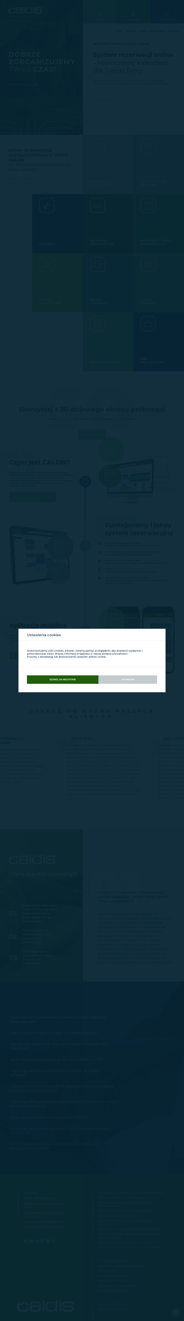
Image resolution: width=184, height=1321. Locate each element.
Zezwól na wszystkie (62, 679)
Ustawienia (128, 679)
